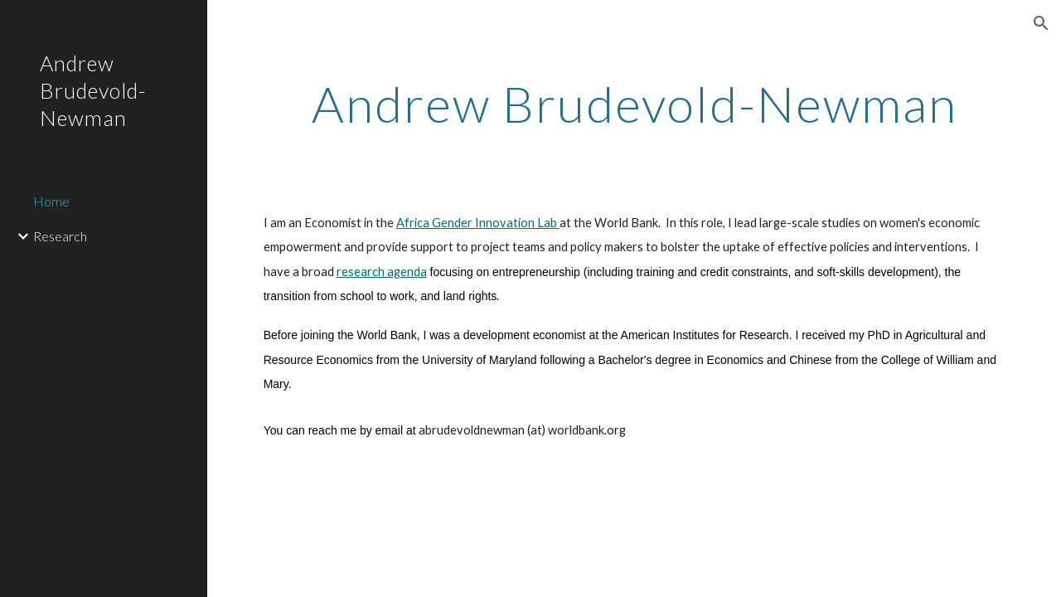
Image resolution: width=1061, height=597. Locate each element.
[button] (1041, 23)
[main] (634, 104)
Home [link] (51, 201)
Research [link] (60, 236)
